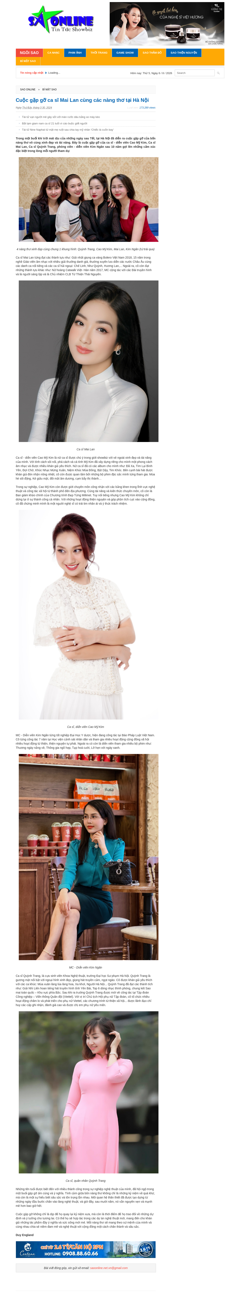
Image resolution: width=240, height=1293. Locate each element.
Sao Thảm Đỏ (152, 52)
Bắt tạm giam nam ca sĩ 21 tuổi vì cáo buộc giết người (54, 123)
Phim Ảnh (75, 52)
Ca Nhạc (54, 52)
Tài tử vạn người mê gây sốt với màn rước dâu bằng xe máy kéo (61, 117)
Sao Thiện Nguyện (184, 52)
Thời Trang (98, 52)
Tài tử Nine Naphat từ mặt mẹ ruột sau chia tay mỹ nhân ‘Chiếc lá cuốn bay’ (68, 129)
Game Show (125, 52)
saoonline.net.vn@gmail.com (109, 1268)
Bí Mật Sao (28, 61)
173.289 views (147, 107)
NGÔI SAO (29, 53)
